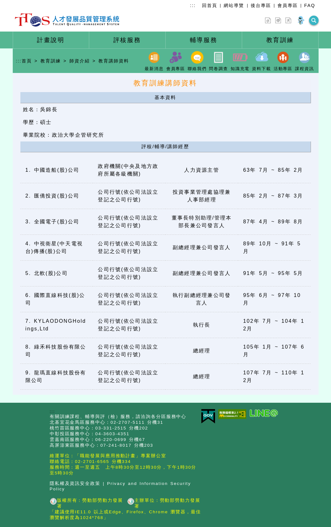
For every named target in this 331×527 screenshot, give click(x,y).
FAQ (309, 5)
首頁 (27, 60)
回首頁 (209, 5)
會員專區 (287, 5)
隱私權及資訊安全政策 (75, 483)
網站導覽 (234, 5)
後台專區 (261, 5)
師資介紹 (79, 60)
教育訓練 (50, 60)
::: (193, 5)
